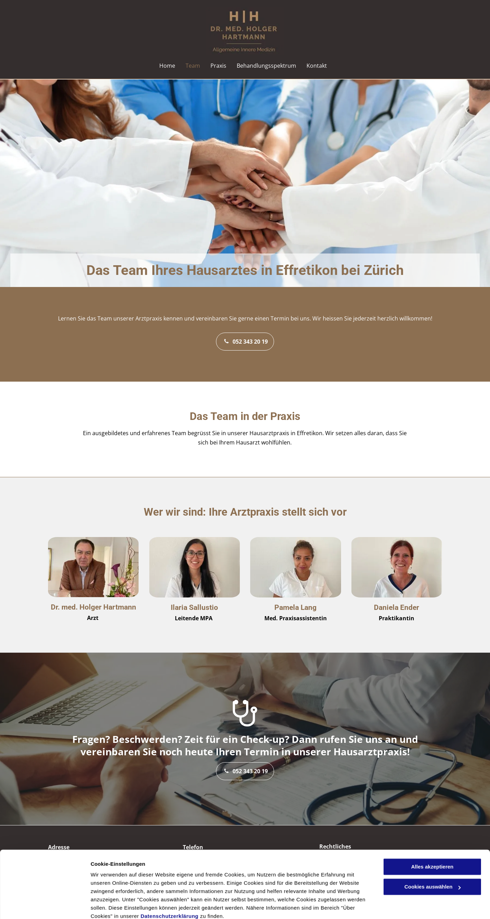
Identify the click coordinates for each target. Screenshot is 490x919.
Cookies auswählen (115, 905)
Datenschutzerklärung (170, 886)
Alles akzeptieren (432, 837)
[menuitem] (167, 65)
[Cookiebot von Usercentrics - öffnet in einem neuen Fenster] (45, 905)
